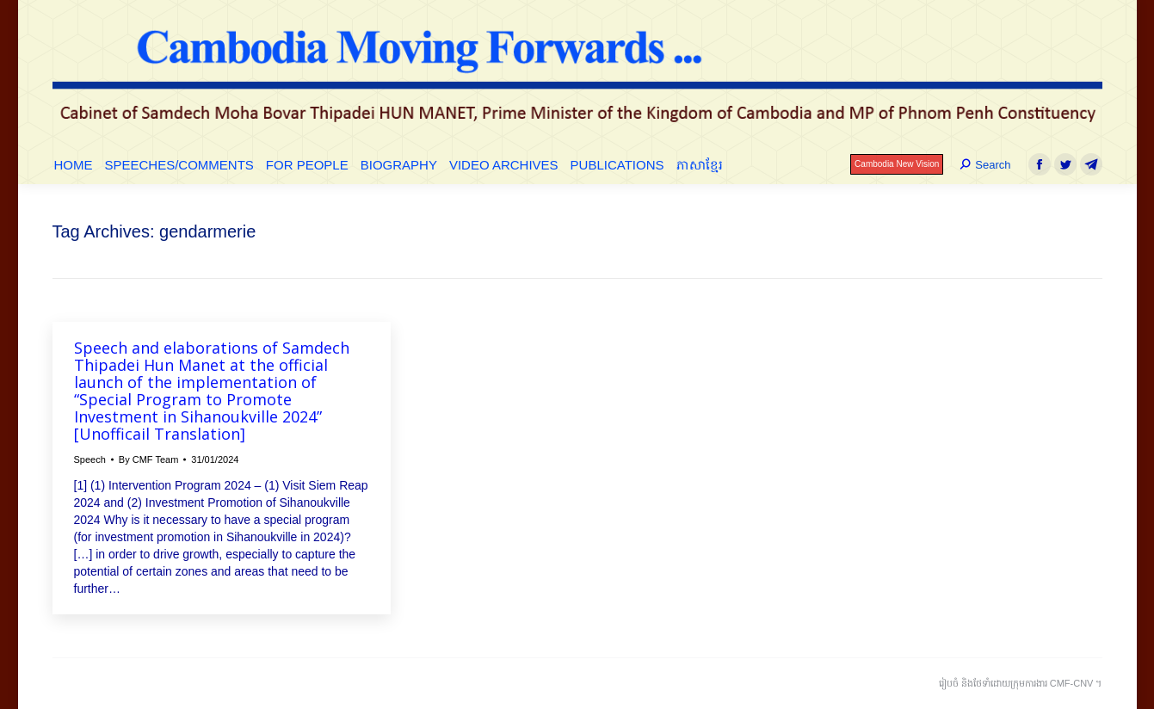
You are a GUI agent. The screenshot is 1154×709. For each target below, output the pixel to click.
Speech (90, 459)
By (149, 459)
